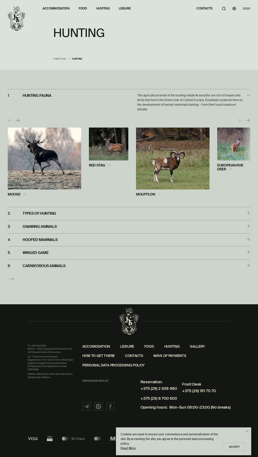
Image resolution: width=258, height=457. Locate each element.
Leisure (125, 8)
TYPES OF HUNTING (41, 213)
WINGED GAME (36, 251)
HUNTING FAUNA (38, 95)
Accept (233, 445)
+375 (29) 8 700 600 (156, 404)
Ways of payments (169, 364)
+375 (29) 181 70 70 (197, 396)
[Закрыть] (244, 434)
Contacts (200, 8)
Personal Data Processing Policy (113, 373)
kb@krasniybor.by (95, 389)
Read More (125, 447)
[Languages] (232, 8)
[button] (10, 120)
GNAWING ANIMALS (41, 226)
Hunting (103, 8)
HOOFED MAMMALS (41, 238)
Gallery (197, 354)
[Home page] (16, 18)
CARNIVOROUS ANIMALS (45, 264)
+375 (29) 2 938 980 (156, 396)
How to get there (98, 364)
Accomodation (96, 354)
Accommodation (56, 8)
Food (83, 8)
